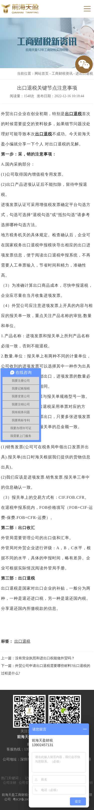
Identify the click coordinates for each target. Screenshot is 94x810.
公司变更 (25, 783)
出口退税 (73, 114)
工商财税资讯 (62, 73)
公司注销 (9, 783)
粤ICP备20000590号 (27, 799)
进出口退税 (84, 73)
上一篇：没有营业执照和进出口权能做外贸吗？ (38, 658)
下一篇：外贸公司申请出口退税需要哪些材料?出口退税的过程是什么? (45, 669)
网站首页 (42, 73)
